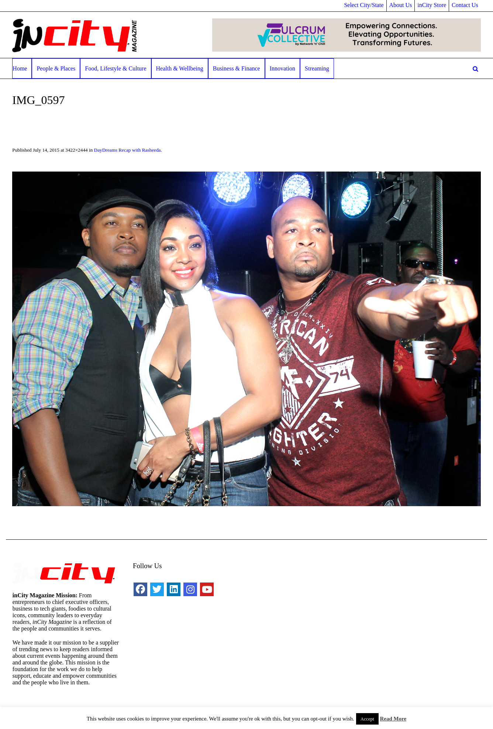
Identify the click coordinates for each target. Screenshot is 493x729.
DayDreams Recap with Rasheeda (127, 150)
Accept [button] (367, 719)
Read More (393, 719)
